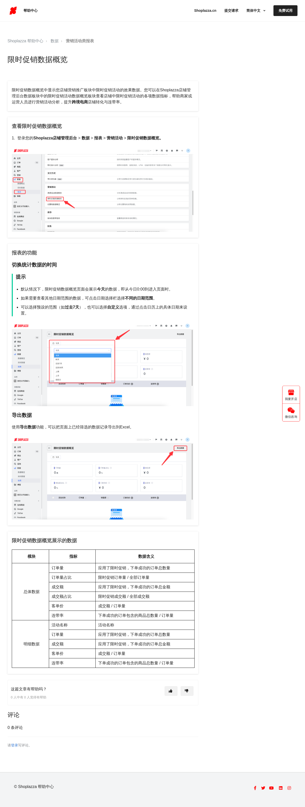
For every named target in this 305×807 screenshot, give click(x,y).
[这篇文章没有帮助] (187, 691)
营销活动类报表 (80, 41)
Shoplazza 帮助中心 (25, 41)
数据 (55, 41)
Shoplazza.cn (205, 11)
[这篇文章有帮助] (171, 691)
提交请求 (231, 11)
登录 (14, 745)
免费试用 (285, 11)
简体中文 (253, 11)
